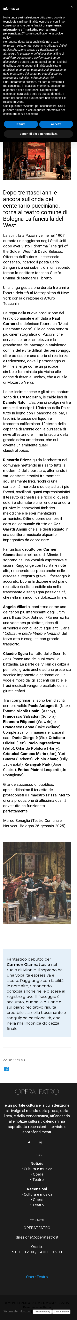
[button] (35, 918)
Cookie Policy (61, 1311)
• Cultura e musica (37, 1169)
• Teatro (37, 1179)
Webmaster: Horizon (16, 1311)
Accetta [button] (56, 124)
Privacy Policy (42, 1311)
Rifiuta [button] (20, 124)
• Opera (37, 1174)
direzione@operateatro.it (37, 1237)
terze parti (9, 45)
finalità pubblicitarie (48, 65)
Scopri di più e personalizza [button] (38, 133)
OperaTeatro (37, 1276)
